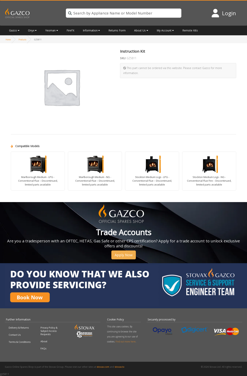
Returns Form (117, 30)
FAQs (43, 348)
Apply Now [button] (124, 255)
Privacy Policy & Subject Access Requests (49, 331)
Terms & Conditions (19, 342)
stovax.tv (119, 366)
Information (90, 30)
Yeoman (50, 30)
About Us (140, 30)
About (44, 341)
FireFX (70, 30)
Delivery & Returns (19, 327)
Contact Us (15, 334)
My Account (164, 30)
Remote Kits (190, 30)
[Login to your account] (223, 13)
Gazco (13, 30)
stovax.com (103, 366)
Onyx (31, 30)
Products (22, 39)
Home (8, 39)
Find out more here (126, 341)
